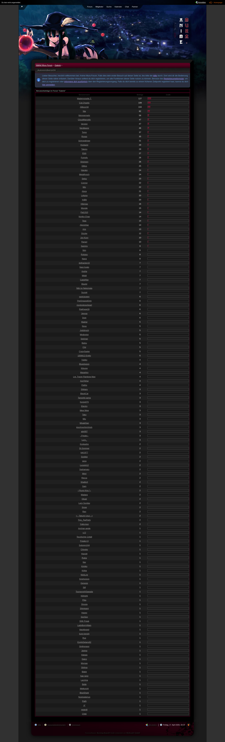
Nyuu (84, 326)
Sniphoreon (84, 579)
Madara (84, 495)
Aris (84, 229)
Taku (84, 414)
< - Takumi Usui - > (84, 516)
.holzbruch (84, 330)
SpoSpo (84, 617)
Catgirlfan (84, 280)
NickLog (84, 575)
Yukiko (84, 360)
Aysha (84, 271)
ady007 (84, 431)
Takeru (84, 149)
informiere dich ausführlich (76, 81)
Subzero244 (84, 545)
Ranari (84, 242)
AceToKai (84, 381)
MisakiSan (84, 423)
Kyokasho (84, 444)
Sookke (84, 457)
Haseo (84, 613)
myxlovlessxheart (84, 305)
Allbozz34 (84, 107)
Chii (84, 347)
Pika (84, 600)
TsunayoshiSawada (84, 591)
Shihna (84, 667)
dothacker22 (84, 263)
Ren (84, 511)
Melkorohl (84, 688)
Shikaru (84, 389)
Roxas (84, 136)
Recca (84, 478)
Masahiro (84, 372)
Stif (84, 587)
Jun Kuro (84, 237)
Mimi (84, 473)
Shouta (84, 604)
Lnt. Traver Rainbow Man (84, 377)
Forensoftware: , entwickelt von (112, 733)
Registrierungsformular (174, 78)
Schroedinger (84, 141)
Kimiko (84, 566)
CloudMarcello (84, 119)
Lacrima (84, 680)
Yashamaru (84, 469)
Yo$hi (84, 200)
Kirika (84, 570)
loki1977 (84, 452)
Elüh (84, 153)
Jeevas (84, 313)
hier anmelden (48, 85)
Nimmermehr (84, 115)
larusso (84, 124)
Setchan (84, 339)
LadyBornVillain (84, 625)
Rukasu (84, 254)
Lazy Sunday (84, 503)
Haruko (84, 170)
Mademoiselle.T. (84, 98)
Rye (84, 638)
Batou (84, 343)
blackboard (84, 629)
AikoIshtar (84, 225)
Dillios (84, 166)
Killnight (84, 596)
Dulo (84, 318)
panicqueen (84, 296)
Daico (84, 659)
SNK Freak (84, 621)
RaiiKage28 (84, 309)
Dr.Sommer (84, 448)
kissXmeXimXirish (84, 427)
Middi (84, 275)
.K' (84, 705)
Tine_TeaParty (84, 520)
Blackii (84, 284)
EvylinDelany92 (84, 642)
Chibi (84, 714)
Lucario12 (84, 465)
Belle (84, 684)
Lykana (84, 195)
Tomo (84, 132)
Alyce (84, 191)
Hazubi (84, 554)
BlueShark (84, 693)
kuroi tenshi (84, 634)
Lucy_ (84, 440)
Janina (84, 650)
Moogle (84, 208)
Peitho (84, 385)
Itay (84, 562)
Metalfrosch (84, 174)
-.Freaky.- (84, 436)
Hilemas (84, 204)
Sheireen (84, 162)
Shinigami (84, 608)
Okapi (84, 499)
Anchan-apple (84, 528)
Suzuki (84, 292)
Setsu (84, 178)
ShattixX (84, 482)
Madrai (84, 322)
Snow (84, 507)
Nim (84, 250)
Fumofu (84, 157)
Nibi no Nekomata (84, 288)
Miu (84, 419)
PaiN (84, 701)
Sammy (84, 246)
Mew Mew (84, 410)
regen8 (84, 709)
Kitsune (84, 368)
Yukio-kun (84, 524)
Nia (84, 111)
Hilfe (155, 75)
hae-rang (84, 676)
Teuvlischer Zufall (84, 537)
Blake (84, 672)
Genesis (84, 583)
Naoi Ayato (84, 267)
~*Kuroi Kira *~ (84, 490)
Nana (84, 259)
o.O (84, 532)
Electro (84, 406)
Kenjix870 (84, 402)
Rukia (84, 558)
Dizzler (84, 233)
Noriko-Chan (84, 216)
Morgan (84, 663)
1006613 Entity (84, 355)
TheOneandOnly (84, 301)
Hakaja (84, 655)
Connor (84, 183)
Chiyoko (84, 549)
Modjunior (84, 334)
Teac (84, 221)
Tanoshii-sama (84, 398)
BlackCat (84, 393)
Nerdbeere (84, 128)
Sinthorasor (84, 646)
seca (84, 461)
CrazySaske (84, 351)
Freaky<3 (84, 541)
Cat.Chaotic (84, 103)
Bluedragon (84, 364)
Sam (84, 486)
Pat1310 (84, 212)
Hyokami (84, 145)
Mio (84, 187)
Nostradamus (84, 697)
